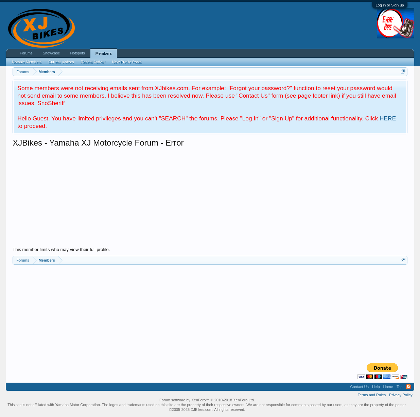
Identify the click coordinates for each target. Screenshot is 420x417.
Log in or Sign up (389, 5)
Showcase (51, 53)
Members (103, 53)
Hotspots (77, 53)
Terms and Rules (372, 395)
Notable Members (26, 62)
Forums (26, 53)
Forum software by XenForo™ (207, 400)
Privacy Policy (400, 395)
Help (376, 387)
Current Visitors (61, 62)
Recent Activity (93, 62)
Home (388, 387)
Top (400, 387)
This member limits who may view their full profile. (61, 249)
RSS (408, 386)
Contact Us (359, 387)
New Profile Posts (127, 62)
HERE (388, 118)
